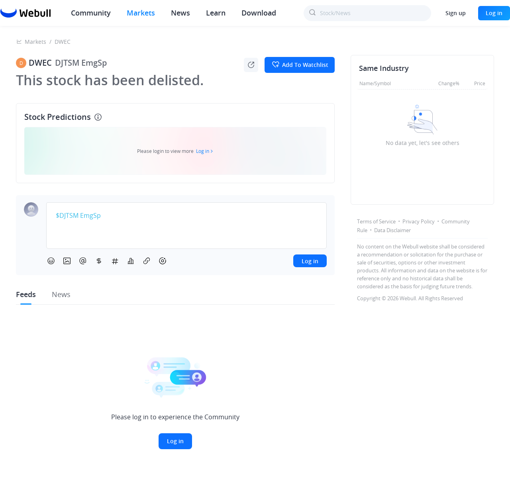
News (180, 13)
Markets (141, 13)
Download (258, 13)
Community (91, 13)
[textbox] (186, 216)
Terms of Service (376, 221)
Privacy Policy (418, 221)
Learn (216, 13)
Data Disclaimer (392, 230)
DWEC (63, 41)
